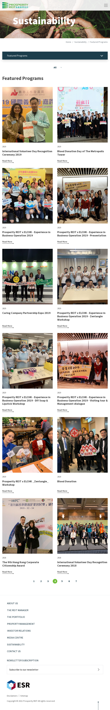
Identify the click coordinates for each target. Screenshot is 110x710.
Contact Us (14, 651)
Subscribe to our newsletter (23, 669)
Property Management (21, 623)
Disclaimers (12, 696)
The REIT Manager (17, 610)
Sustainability (80, 42)
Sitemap (24, 696)
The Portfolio (16, 616)
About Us (12, 603)
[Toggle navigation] (106, 5)
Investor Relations (19, 630)
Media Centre (15, 637)
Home (68, 42)
